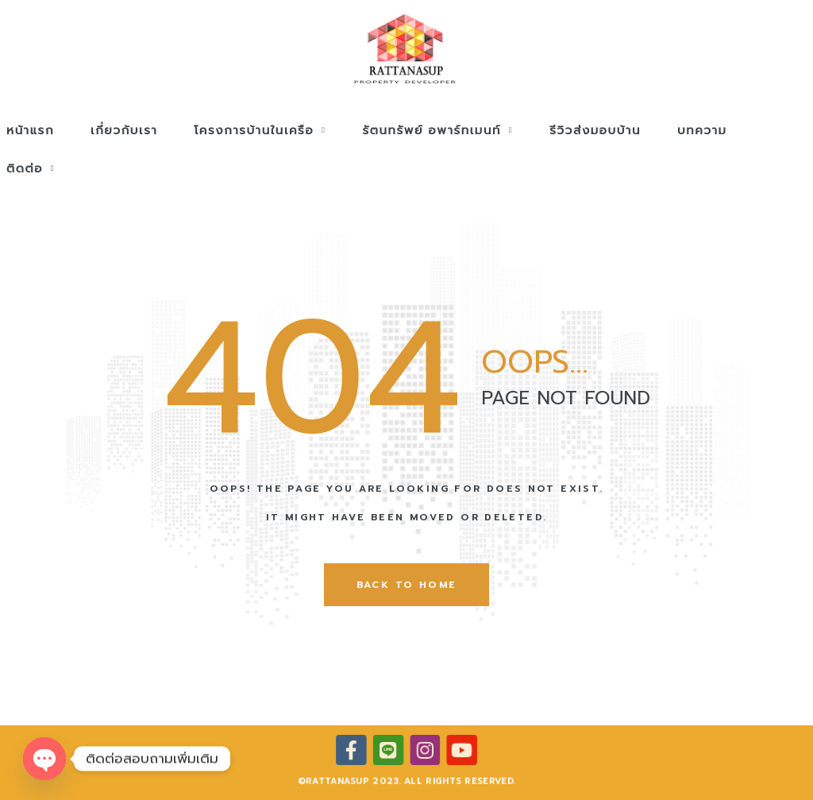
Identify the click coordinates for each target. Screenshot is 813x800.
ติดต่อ (30, 168)
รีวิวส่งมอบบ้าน (595, 130)
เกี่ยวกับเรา (124, 130)
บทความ (702, 130)
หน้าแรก (30, 130)
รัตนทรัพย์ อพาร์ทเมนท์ (437, 130)
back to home (406, 585)
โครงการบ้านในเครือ (260, 130)
